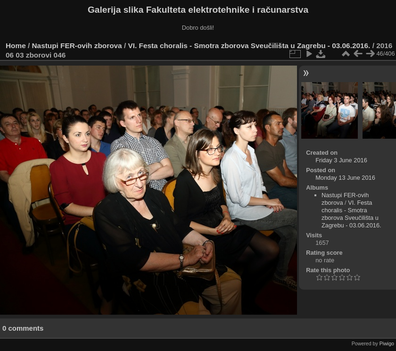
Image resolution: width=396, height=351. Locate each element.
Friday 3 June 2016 (341, 160)
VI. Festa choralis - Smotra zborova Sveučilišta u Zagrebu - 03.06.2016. (249, 46)
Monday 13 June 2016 (345, 177)
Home (16, 46)
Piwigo (387, 343)
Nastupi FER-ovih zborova (77, 46)
